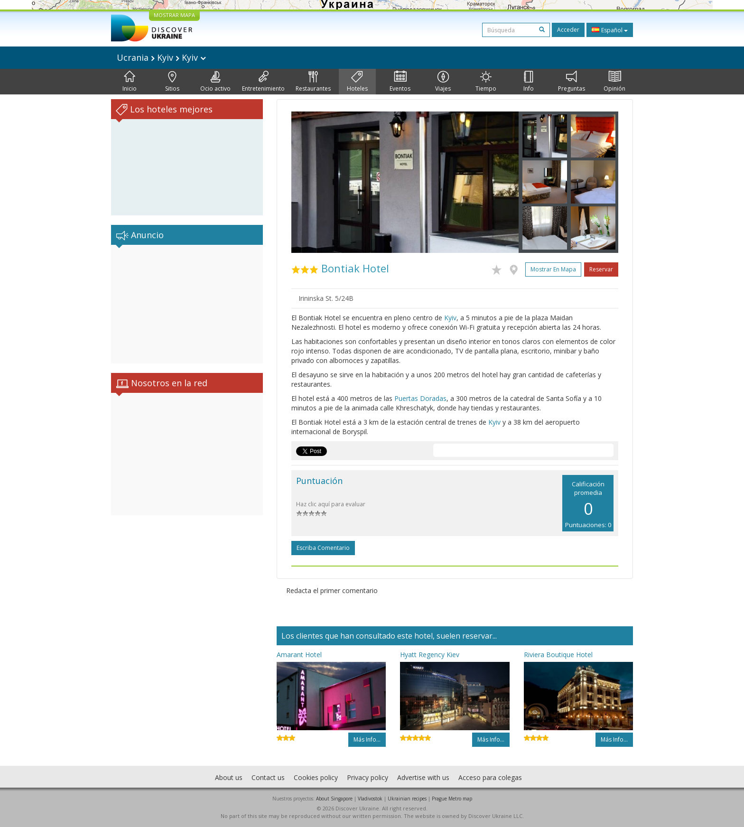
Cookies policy (316, 777)
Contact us (268, 777)
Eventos (400, 82)
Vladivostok (370, 798)
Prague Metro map (452, 798)
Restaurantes (313, 82)
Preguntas (571, 82)
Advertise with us (423, 777)
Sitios (172, 82)
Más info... (367, 739)
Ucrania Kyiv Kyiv (161, 57)
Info (528, 82)
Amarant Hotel (299, 654)
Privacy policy (367, 777)
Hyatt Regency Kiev (429, 654)
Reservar (601, 269)
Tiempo (485, 82)
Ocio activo (215, 82)
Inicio (129, 82)
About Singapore (334, 798)
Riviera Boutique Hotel (558, 654)
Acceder (568, 30)
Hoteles (357, 82)
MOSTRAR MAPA (174, 15)
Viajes (443, 82)
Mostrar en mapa (553, 269)
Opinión (614, 82)
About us (228, 777)
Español (610, 30)
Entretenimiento (263, 82)
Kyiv (450, 317)
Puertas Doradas (420, 398)
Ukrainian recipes (407, 798)
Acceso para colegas (490, 777)
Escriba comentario (323, 548)
